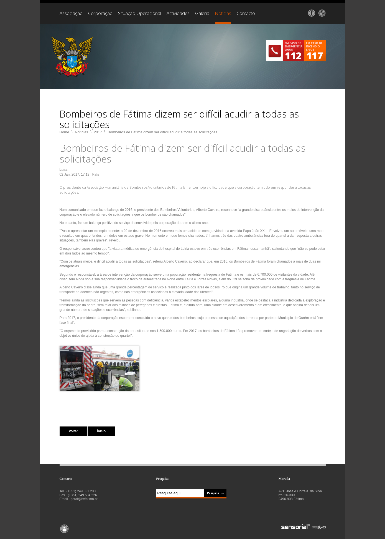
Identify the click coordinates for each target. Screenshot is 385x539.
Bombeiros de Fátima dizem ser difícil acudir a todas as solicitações (162, 132)
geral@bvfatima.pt (84, 499)
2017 (98, 132)
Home (64, 132)
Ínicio (101, 431)
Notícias (81, 132)
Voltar (73, 431)
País (95, 174)
